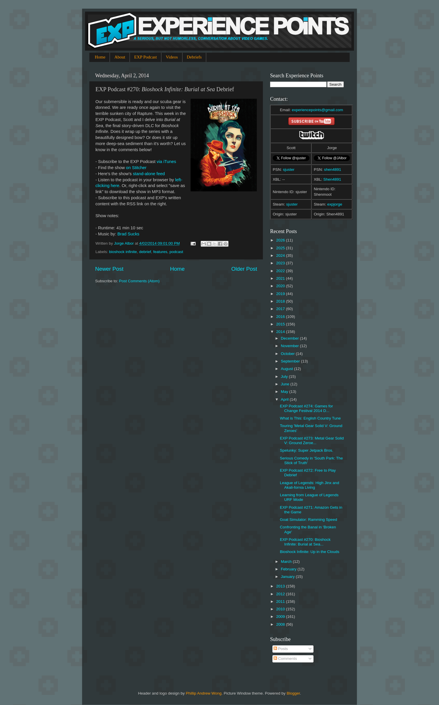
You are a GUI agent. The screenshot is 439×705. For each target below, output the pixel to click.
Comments (285, 658)
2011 (281, 601)
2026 (281, 240)
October (288, 353)
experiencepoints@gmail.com (317, 110)
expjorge (334, 204)
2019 (281, 294)
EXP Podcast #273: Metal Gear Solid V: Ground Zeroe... (312, 440)
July (285, 376)
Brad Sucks (128, 234)
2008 (281, 624)
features (160, 252)
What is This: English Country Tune (310, 418)
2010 (281, 609)
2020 (281, 286)
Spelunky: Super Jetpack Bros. (306, 450)
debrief (145, 252)
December (290, 338)
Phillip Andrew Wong (204, 693)
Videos (172, 57)
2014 (281, 331)
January (288, 576)
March (287, 561)
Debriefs (194, 57)
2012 (281, 594)
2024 (281, 255)
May (285, 391)
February (289, 569)
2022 (281, 271)
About (119, 57)
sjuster (288, 169)
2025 (281, 248)
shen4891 (332, 169)
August (287, 369)
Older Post (244, 269)
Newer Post (109, 269)
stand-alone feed (149, 173)
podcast (176, 252)
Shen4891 (332, 179)
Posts (281, 649)
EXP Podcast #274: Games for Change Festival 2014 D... (306, 408)
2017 (281, 309)
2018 (281, 301)
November (290, 346)
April (285, 399)
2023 (281, 263)
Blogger (293, 693)
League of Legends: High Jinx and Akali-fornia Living (309, 485)
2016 (281, 316)
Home (100, 57)
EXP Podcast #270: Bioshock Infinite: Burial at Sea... (305, 541)
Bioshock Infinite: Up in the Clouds (310, 552)
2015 (281, 324)
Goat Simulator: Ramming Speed (308, 519)
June (285, 384)
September (291, 361)
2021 (281, 278)
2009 (281, 616)
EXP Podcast (145, 57)
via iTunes (166, 161)
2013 (281, 586)
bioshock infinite (123, 252)
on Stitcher (136, 167)
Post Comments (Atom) (139, 281)
